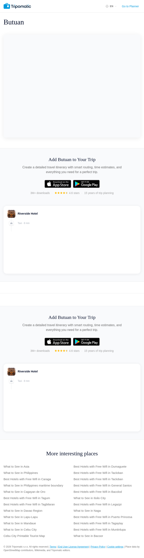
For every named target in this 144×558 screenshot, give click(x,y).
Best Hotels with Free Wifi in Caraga (27, 479)
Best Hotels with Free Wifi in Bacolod (98, 491)
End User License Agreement (73, 546)
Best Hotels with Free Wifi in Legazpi (98, 504)
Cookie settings (115, 546)
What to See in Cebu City (20, 529)
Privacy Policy (98, 546)
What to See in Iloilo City (90, 498)
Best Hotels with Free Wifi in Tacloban (98, 472)
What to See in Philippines (21, 472)
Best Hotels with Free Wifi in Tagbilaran (29, 504)
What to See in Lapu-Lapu (21, 517)
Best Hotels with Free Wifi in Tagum (27, 498)
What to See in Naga (87, 510)
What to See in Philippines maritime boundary (33, 485)
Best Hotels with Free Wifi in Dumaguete (100, 466)
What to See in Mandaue (20, 523)
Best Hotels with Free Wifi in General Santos (103, 485)
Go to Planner (130, 6)
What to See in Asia (16, 466)
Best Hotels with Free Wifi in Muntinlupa (100, 529)
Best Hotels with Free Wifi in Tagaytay (98, 523)
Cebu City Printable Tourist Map (24, 536)
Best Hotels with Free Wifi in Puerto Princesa (103, 517)
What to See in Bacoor (88, 536)
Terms (53, 546)
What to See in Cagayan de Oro (24, 491)
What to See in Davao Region (23, 510)
